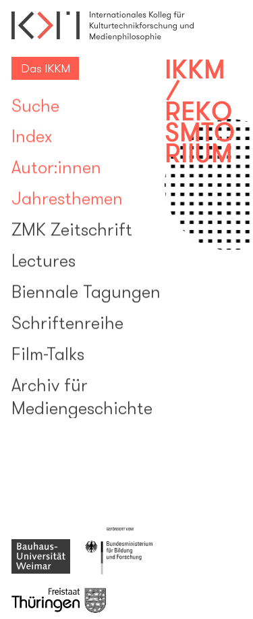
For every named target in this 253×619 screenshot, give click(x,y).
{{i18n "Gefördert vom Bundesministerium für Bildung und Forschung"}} (120, 550)
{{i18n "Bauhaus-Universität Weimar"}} (40, 556)
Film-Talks (47, 355)
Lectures (43, 262)
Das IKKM (45, 68)
